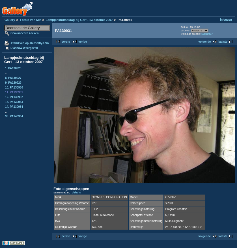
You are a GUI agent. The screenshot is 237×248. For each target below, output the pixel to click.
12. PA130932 (14, 97)
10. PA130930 (14, 87)
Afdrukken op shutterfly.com (29, 43)
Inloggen (226, 19)
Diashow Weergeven (24, 47)
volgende (204, 41)
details (76, 192)
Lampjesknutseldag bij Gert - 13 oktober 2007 (79, 19)
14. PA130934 (14, 106)
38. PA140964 (14, 116)
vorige (82, 41)
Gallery (10, 19)
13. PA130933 (14, 101)
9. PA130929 (13, 82)
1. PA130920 (13, 68)
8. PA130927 (13, 77)
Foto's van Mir (30, 19)
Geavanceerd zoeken (24, 33)
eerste (66, 41)
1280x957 (207, 34)
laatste (222, 41)
